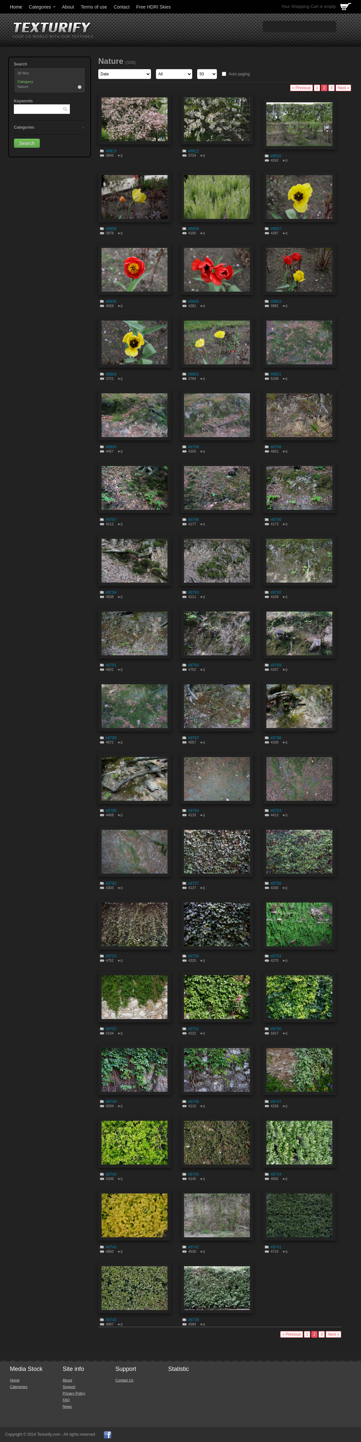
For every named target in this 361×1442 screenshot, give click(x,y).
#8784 (193, 810)
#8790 (193, 665)
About (68, 7)
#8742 (193, 1247)
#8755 (110, 956)
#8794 (110, 592)
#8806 (110, 301)
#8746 (110, 1174)
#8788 (110, 738)
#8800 (110, 447)
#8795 (275, 519)
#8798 (275, 447)
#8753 (275, 956)
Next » (343, 88)
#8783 (275, 810)
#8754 (193, 956)
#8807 (275, 228)
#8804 (110, 374)
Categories (42, 7)
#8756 (275, 883)
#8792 (275, 592)
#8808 (110, 228)
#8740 (110, 1320)
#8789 (275, 665)
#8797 (110, 519)
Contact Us (124, 1380)
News (67, 1406)
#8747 (275, 1101)
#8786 (275, 738)
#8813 (110, 151)
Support (69, 1387)
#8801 (275, 374)
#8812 (193, 151)
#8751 (193, 1029)
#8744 (275, 1174)
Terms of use (94, 7)
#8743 (110, 1247)
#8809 (193, 228)
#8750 (275, 1029)
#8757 (193, 883)
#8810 (275, 156)
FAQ (66, 1400)
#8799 (193, 447)
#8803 (275, 301)
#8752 (110, 1029)
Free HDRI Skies (153, 7)
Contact (122, 7)
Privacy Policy (74, 1393)
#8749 (110, 1101)
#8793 (193, 592)
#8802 (193, 374)
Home (16, 7)
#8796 (193, 519)
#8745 (193, 1174)
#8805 (193, 301)
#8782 (110, 883)
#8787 (193, 738)
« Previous (301, 88)
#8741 (275, 1247)
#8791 (110, 665)
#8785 (110, 810)
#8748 (193, 1101)
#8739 (193, 1320)
